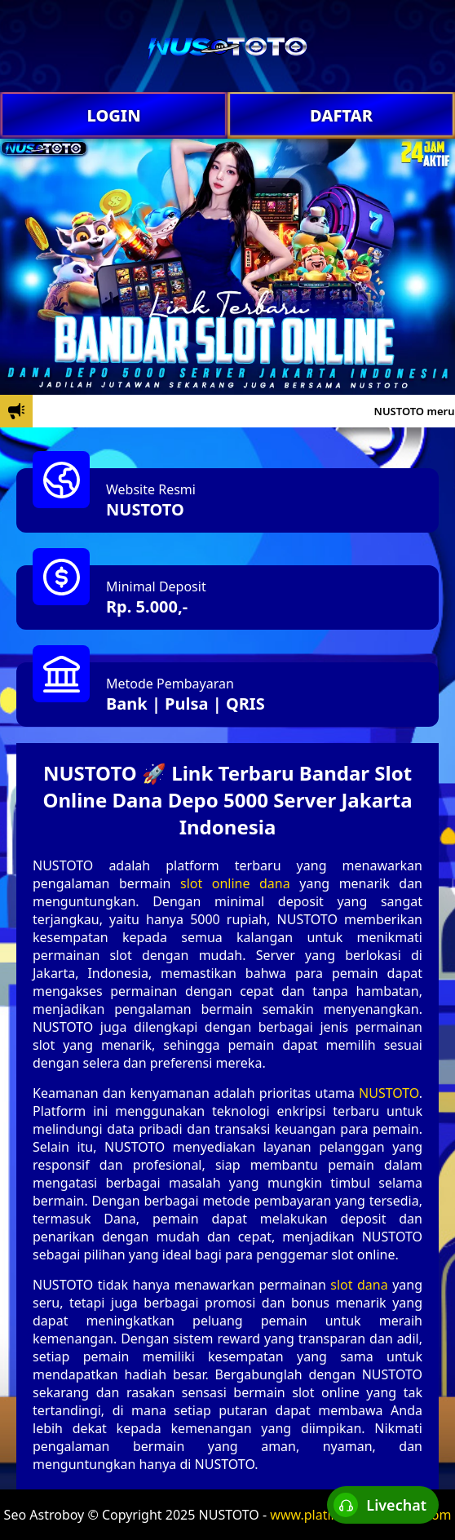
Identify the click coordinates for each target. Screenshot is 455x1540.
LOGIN (113, 115)
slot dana (358, 1285)
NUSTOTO (145, 509)
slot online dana (235, 883)
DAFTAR (341, 115)
